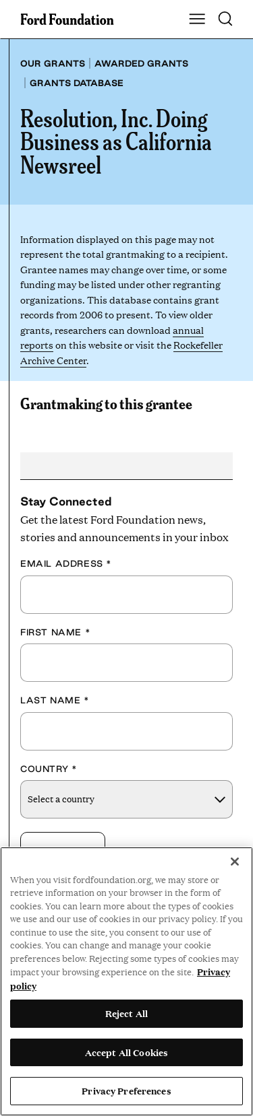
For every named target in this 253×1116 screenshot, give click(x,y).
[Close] (235, 861)
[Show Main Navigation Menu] (197, 19)
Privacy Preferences (126, 1090)
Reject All (126, 1013)
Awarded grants (141, 63)
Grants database (76, 83)
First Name (55, 632)
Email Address (66, 563)
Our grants (52, 63)
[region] (126, 981)
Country (48, 768)
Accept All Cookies (126, 1052)
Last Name (55, 700)
